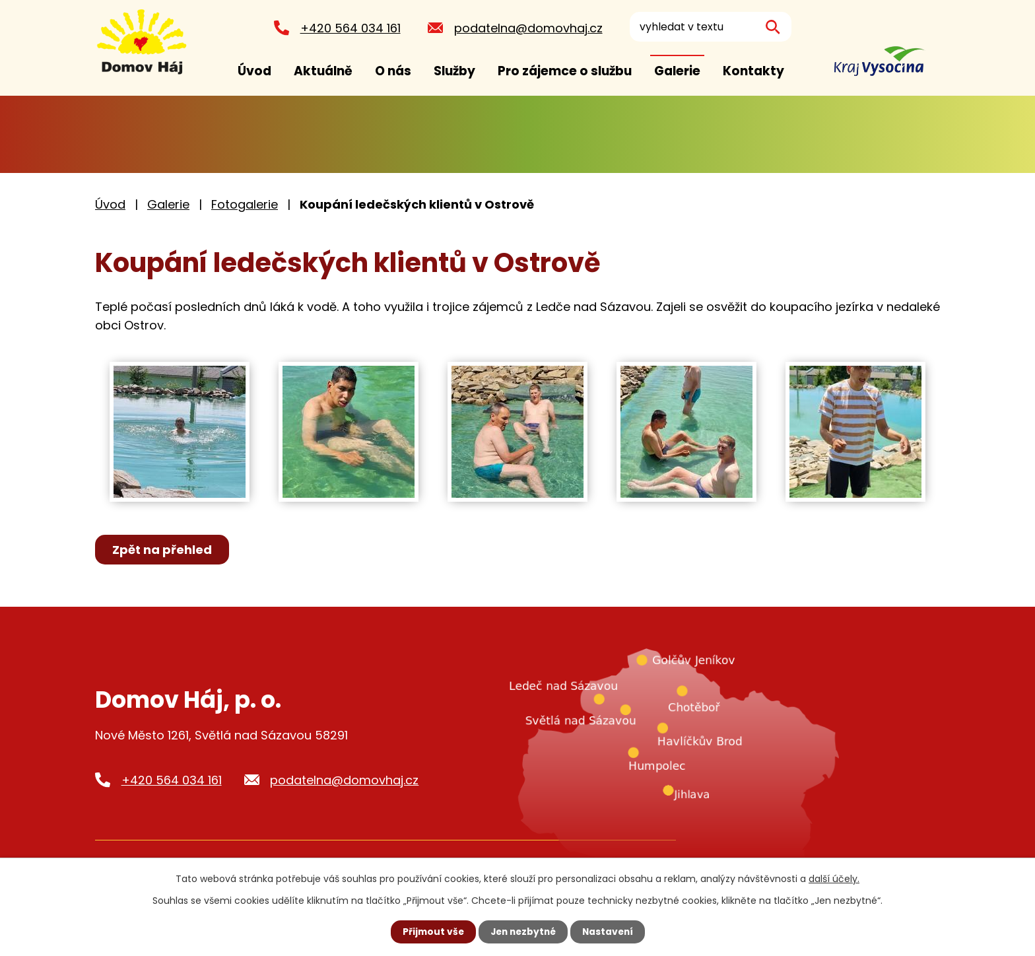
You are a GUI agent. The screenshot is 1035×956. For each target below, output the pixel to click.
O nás (393, 71)
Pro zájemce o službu (565, 71)
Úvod (254, 71)
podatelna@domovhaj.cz (526, 28)
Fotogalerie (244, 204)
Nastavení (610, 931)
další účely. (834, 878)
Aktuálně (323, 71)
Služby (454, 71)
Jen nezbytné (522, 931)
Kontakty (753, 71)
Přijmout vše (430, 931)
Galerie (677, 71)
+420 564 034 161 (348, 28)
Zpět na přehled (163, 549)
